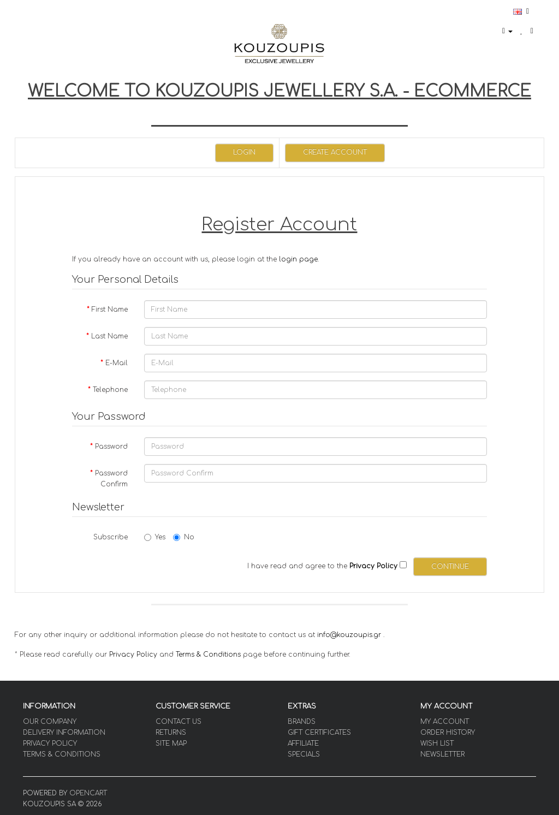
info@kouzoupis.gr (349, 635)
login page (298, 259)
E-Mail (116, 363)
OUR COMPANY (49, 721)
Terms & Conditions (208, 654)
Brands (302, 721)
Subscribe (110, 537)
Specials (304, 754)
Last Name (109, 336)
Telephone (110, 390)
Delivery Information (64, 732)
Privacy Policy (133, 654)
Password (111, 446)
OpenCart (88, 793)
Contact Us (178, 721)
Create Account (335, 152)
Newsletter (442, 754)
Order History (447, 732)
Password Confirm (111, 478)
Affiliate (303, 743)
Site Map (171, 743)
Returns (171, 732)
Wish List (437, 743)
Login (244, 152)
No (183, 537)
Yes (154, 537)
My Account (444, 721)
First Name (110, 309)
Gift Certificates (319, 732)
